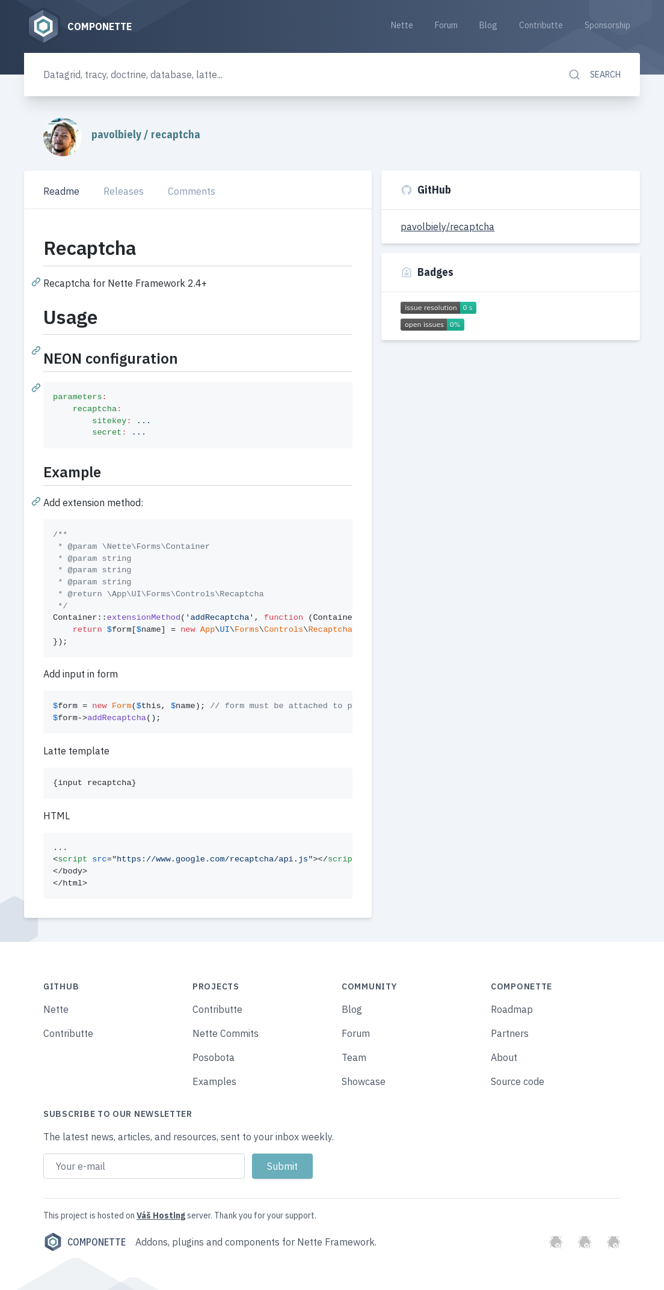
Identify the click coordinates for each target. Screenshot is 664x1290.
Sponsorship (607, 25)
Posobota (213, 1057)
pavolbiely (117, 134)
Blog (488, 25)
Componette (84, 1242)
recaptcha (175, 134)
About (504, 1057)
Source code (517, 1081)
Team (354, 1057)
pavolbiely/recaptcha (447, 227)
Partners (510, 1033)
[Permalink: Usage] (37, 349)
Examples (214, 1081)
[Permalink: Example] (37, 500)
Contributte (541, 25)
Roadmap (512, 1009)
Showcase (364, 1081)
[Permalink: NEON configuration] (37, 387)
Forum (446, 25)
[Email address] (144, 1166)
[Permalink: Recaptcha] (37, 281)
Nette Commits (225, 1033)
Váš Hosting (161, 1215)
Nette (402, 25)
